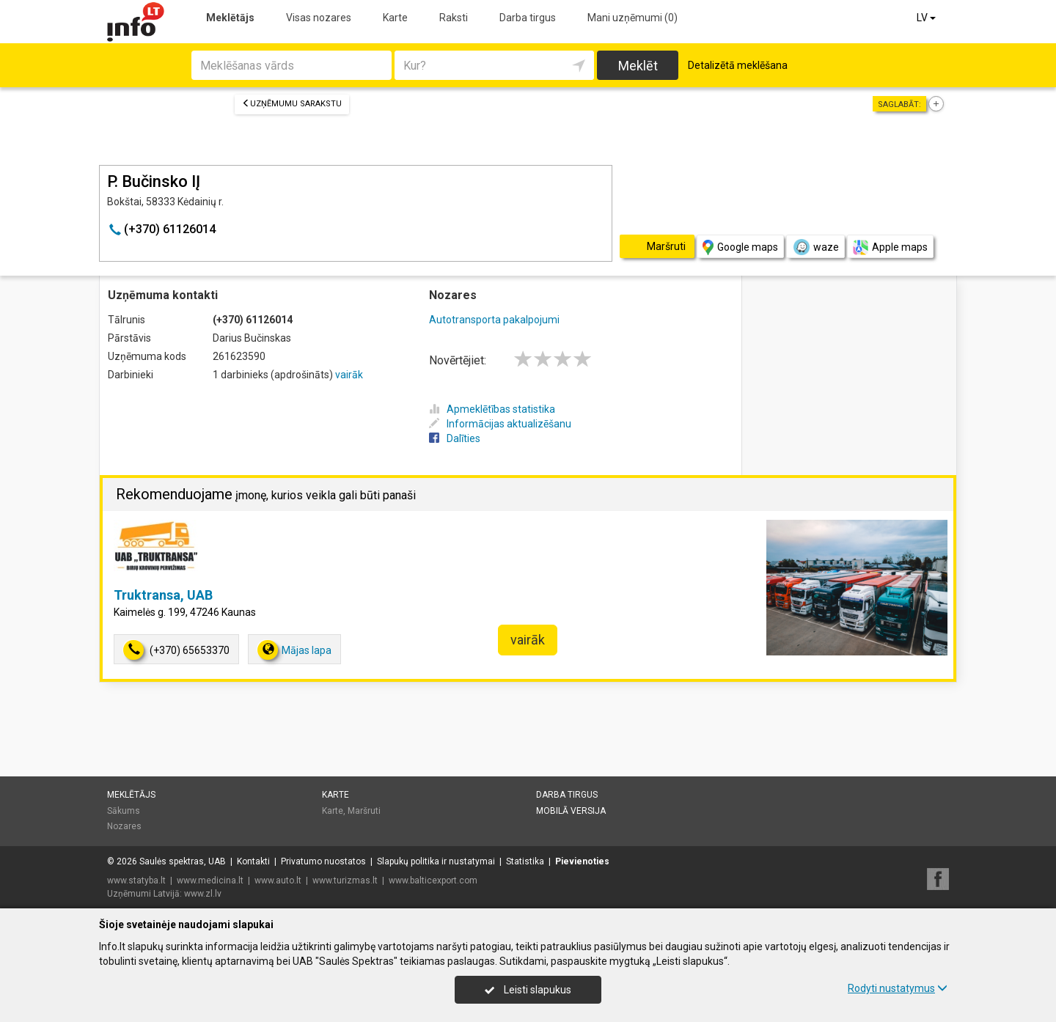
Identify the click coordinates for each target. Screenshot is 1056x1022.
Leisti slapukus (528, 990)
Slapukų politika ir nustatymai (436, 861)
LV (927, 17)
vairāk (349, 375)
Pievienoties (582, 861)
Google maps (740, 247)
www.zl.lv (202, 894)
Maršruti (364, 811)
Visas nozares (318, 17)
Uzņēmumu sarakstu (292, 104)
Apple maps (890, 247)
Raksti (453, 17)
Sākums (123, 811)
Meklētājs (230, 17)
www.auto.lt (277, 880)
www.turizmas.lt (345, 880)
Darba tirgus (527, 17)
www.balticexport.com (433, 880)
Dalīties (454, 438)
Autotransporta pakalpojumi (494, 320)
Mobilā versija (571, 811)
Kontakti (253, 861)
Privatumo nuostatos (323, 861)
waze (815, 247)
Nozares (124, 826)
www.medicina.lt (210, 880)
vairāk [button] (527, 639)
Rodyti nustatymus (897, 988)
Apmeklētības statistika (492, 409)
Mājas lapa (294, 650)
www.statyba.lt (136, 880)
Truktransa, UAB (163, 595)
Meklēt (638, 65)
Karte (395, 17)
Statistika (525, 861)
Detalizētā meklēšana (738, 65)
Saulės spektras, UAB (182, 861)
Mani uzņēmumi (632, 17)
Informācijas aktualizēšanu (500, 424)
